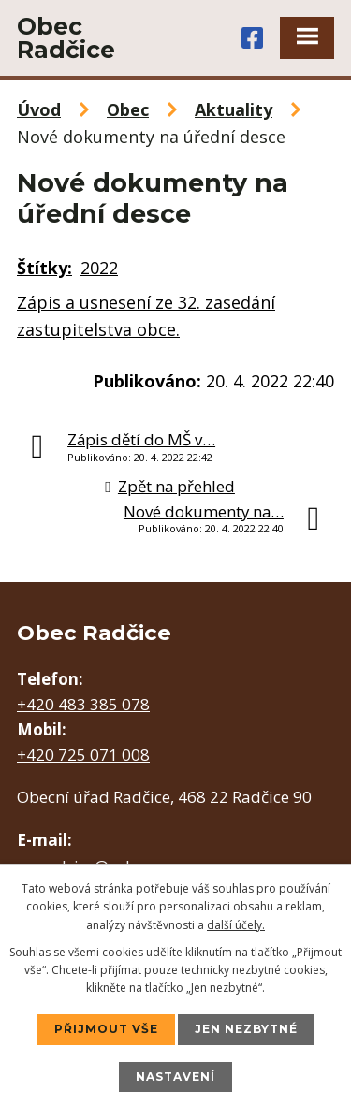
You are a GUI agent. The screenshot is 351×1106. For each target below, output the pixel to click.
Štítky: (44, 267)
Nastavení (175, 1077)
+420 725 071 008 (83, 754)
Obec (128, 109)
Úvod (39, 109)
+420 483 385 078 (83, 704)
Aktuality (233, 109)
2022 (99, 267)
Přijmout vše (106, 1029)
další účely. (236, 925)
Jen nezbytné (246, 1029)
